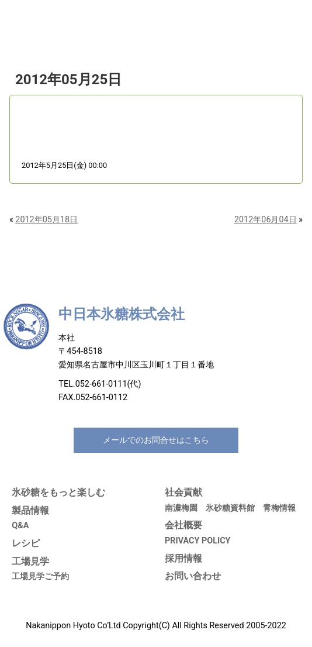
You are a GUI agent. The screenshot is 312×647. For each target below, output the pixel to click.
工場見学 (30, 561)
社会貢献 (183, 492)
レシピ (26, 543)
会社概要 (183, 525)
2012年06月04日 (265, 220)
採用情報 (183, 558)
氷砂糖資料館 (230, 508)
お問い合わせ (193, 575)
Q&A (20, 526)
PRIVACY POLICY (198, 541)
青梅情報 (279, 508)
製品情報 (30, 510)
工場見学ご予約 (40, 576)
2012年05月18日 (46, 220)
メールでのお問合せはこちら (156, 440)
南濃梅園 (181, 508)
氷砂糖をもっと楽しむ (58, 492)
